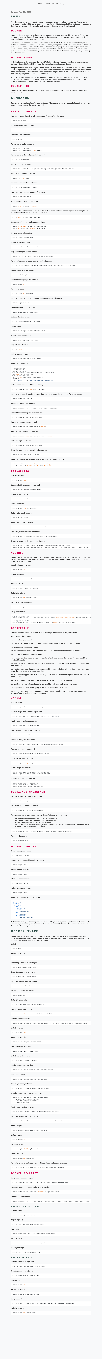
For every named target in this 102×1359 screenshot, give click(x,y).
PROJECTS (49, 4)
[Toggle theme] (63, 4)
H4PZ (40, 4)
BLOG (58, 4)
